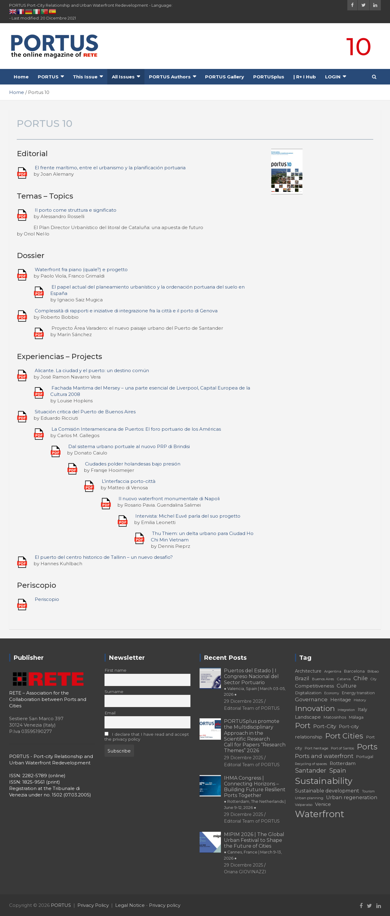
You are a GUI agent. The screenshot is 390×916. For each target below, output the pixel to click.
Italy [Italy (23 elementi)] (362, 709)
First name (115, 670)
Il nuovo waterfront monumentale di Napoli (169, 498)
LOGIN (333, 77)
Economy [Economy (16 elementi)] (331, 693)
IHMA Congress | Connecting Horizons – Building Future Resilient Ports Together (254, 792)
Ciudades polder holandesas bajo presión (132, 464)
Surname (114, 691)
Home (21, 77)
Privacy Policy (93, 905)
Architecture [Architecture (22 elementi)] (308, 671)
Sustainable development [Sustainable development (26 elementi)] (327, 791)
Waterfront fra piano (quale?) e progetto (81, 269)
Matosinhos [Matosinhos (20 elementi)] (335, 717)
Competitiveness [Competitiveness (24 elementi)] (314, 686)
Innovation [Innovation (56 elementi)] (315, 708)
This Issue (85, 77)
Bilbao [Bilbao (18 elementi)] (373, 671)
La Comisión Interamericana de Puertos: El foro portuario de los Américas (136, 429)
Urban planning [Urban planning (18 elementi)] (309, 798)
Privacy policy (164, 905)
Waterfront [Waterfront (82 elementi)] (319, 814)
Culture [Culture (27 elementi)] (346, 686)
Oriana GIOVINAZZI (245, 872)
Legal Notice (130, 905)
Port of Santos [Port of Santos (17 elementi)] (342, 748)
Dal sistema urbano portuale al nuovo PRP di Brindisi (129, 446)
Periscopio (47, 599)
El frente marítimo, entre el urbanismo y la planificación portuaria (110, 168)
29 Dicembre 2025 (243, 701)
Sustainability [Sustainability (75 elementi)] (323, 781)
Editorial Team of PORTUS (252, 708)
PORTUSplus (268, 77)
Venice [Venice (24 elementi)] (323, 804)
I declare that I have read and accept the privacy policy (147, 737)
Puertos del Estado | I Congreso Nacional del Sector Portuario (254, 682)
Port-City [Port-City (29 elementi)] (324, 726)
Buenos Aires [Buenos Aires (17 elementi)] (323, 679)
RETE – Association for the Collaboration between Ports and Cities (47, 699)
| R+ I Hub (304, 77)
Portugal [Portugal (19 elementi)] (364, 756)
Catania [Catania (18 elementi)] (344, 679)
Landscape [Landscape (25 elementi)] (308, 717)
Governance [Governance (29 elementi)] (311, 699)
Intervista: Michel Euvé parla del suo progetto (187, 516)
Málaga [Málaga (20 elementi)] (356, 717)
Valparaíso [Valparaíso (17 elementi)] (303, 805)
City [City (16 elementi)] (373, 679)
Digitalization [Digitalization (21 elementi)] (308, 692)
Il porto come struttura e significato (75, 210)
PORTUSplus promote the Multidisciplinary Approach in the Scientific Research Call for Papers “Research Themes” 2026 (254, 735)
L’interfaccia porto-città (128, 481)
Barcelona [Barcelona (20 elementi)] (354, 671)
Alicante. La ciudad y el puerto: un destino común (92, 370)
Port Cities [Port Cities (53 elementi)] (344, 735)
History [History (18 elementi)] (360, 700)
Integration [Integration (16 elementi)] (346, 710)
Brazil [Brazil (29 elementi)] (302, 678)
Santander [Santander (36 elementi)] (310, 770)
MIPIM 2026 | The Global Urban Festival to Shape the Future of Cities (254, 846)
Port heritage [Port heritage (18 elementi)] (316, 748)
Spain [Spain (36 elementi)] (337, 770)
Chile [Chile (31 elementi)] (360, 678)
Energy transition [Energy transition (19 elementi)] (358, 693)
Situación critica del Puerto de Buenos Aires (85, 412)
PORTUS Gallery (224, 77)
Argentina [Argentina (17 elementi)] (332, 671)
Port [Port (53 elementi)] (302, 725)
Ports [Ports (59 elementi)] (367, 746)
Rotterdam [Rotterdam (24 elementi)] (343, 763)
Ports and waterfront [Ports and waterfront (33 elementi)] (324, 756)
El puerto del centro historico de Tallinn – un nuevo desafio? (104, 557)
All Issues (123, 77)
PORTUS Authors (170, 77)
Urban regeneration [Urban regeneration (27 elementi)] (352, 797)
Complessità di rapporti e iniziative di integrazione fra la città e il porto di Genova (126, 311)
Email (110, 712)
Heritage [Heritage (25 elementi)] (340, 699)
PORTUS (48, 77)
